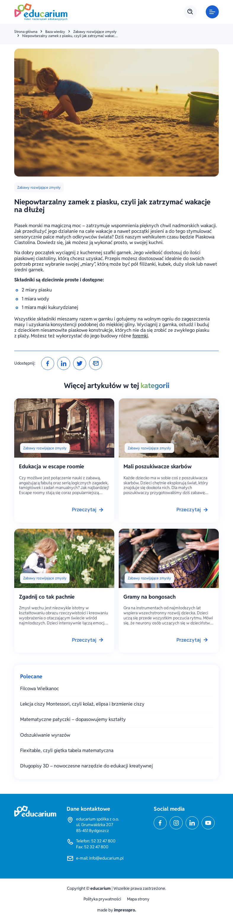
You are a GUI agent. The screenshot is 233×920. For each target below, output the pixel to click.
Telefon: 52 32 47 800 (95, 841)
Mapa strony (138, 899)
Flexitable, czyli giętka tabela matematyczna (66, 750)
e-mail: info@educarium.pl (99, 858)
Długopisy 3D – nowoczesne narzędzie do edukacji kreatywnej (86, 766)
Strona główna (25, 31)
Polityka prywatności (102, 899)
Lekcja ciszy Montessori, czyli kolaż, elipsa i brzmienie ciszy (82, 704)
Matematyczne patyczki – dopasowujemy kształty (73, 719)
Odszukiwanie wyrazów (45, 735)
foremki (140, 336)
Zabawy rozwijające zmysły (95, 31)
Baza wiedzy (55, 31)
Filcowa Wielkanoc (39, 688)
